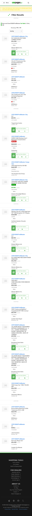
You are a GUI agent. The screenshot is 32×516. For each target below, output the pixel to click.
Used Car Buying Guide (16, 466)
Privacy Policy (8, 509)
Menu (6, 2)
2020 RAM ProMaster (18, 383)
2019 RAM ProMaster (18, 59)
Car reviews (16, 464)
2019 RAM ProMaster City (19, 36)
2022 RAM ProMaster (18, 136)
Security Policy (15, 509)
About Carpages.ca (16, 493)
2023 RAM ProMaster (18, 279)
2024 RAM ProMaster (18, 307)
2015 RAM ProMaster (18, 424)
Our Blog (16, 488)
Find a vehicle (16, 462)
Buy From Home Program (16, 490)
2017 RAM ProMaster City (19, 180)
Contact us (16, 486)
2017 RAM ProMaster (18, 77)
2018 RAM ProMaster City (19, 256)
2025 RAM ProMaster (18, 210)
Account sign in (16, 480)
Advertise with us (16, 472)
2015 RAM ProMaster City (19, 114)
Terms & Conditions (23, 509)
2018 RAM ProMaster (18, 93)
